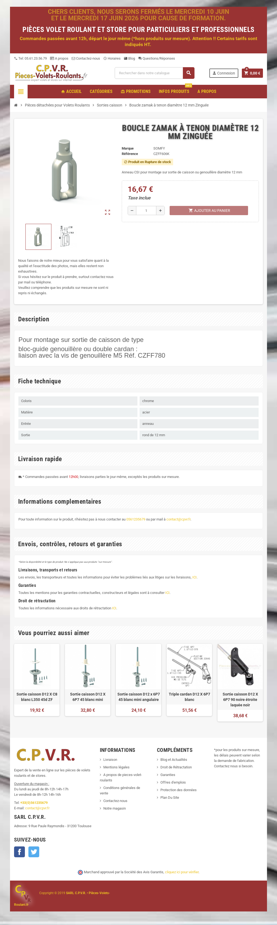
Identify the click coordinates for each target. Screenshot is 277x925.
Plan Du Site (169, 797)
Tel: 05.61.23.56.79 (30, 58)
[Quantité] (146, 210)
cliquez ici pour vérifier (182, 872)
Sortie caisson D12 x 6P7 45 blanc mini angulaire (138, 697)
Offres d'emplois (173, 782)
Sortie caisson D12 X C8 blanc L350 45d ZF (37, 697)
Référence (130, 154)
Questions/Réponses (156, 58)
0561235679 (135, 519)
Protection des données (178, 790)
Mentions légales (116, 767)
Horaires (112, 58)
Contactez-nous (86, 58)
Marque (128, 148)
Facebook (19, 851)
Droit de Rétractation (176, 767)
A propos (59, 58)
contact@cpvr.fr (178, 519)
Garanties (167, 775)
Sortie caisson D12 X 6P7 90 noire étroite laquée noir (240, 699)
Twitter (33, 851)
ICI (194, 577)
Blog (129, 58)
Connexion (223, 73)
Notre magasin (114, 808)
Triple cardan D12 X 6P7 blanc (189, 697)
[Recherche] (154, 73)
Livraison (110, 760)
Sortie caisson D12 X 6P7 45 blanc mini (87, 697)
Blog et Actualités (173, 760)
